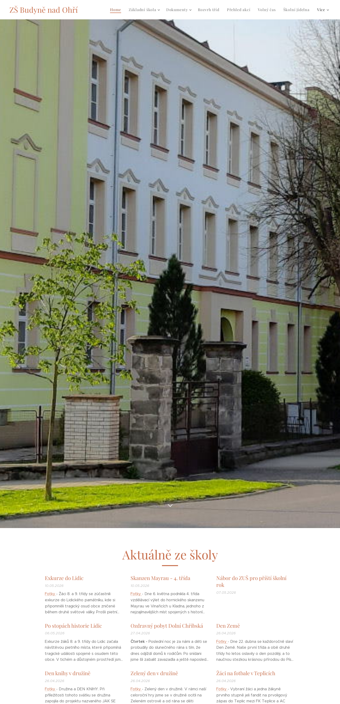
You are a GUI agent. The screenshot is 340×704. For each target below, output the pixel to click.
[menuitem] (117, 10)
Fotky (50, 594)
